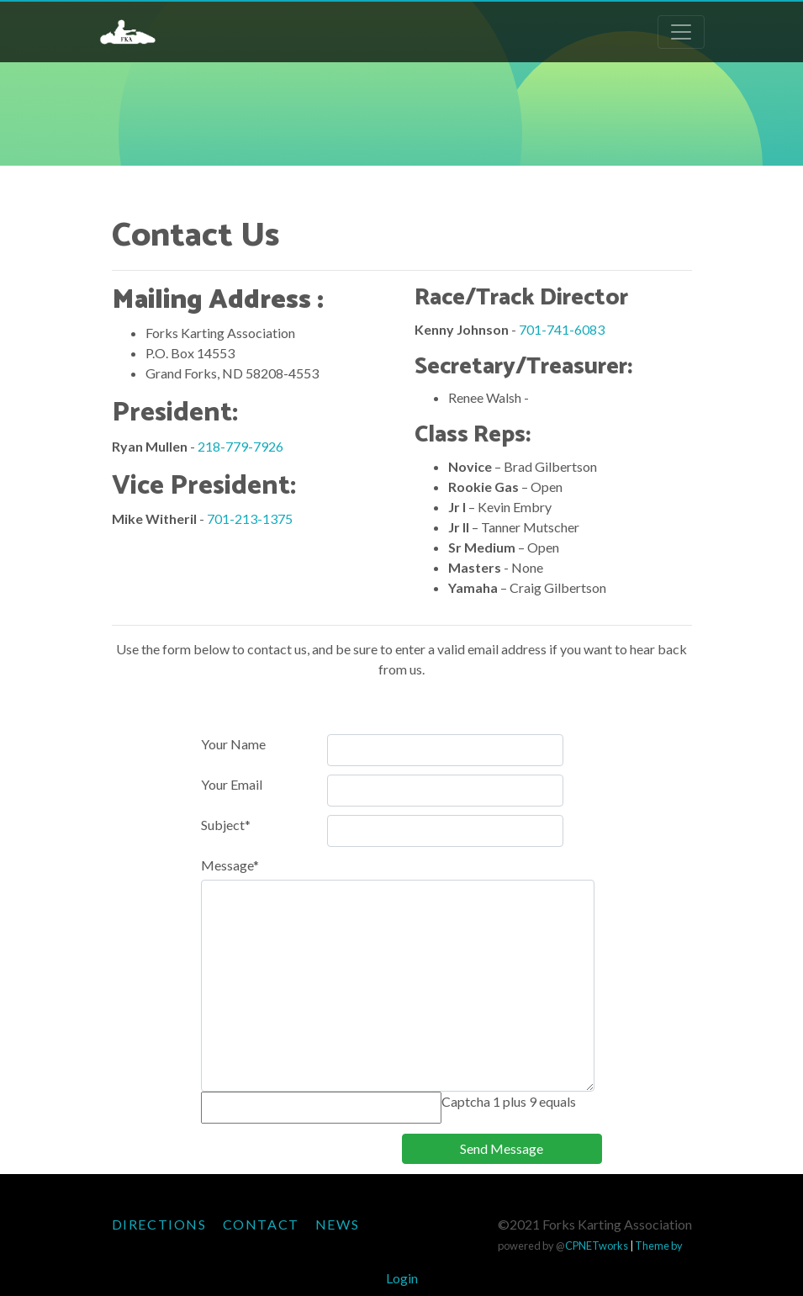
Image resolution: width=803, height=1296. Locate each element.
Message (230, 865)
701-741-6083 (562, 329)
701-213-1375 (250, 518)
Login (402, 1278)
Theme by (659, 1245)
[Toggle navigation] (681, 32)
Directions (159, 1224)
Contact (261, 1224)
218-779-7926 (240, 446)
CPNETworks (596, 1245)
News (337, 1224)
